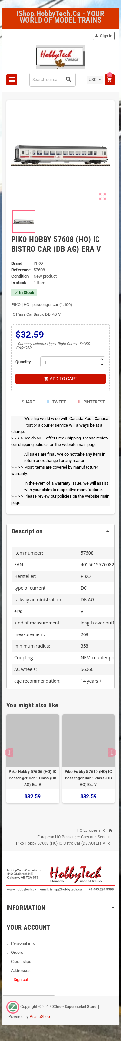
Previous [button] (9, 752)
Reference (21, 269)
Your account (28, 927)
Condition (20, 276)
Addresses (21, 970)
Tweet (56, 401)
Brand (16, 263)
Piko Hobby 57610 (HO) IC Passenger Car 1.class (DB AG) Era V (88, 778)
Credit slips (21, 961)
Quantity (23, 361)
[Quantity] (69, 361)
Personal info (23, 943)
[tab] (60, 531)
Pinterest (91, 401)
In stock (18, 282)
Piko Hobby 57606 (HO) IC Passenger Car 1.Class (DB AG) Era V (32, 778)
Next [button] (112, 752)
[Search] (52, 80)
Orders (17, 952)
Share (25, 401)
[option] (33, 758)
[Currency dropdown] (95, 80)
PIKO (86, 576)
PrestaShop (40, 1017)
